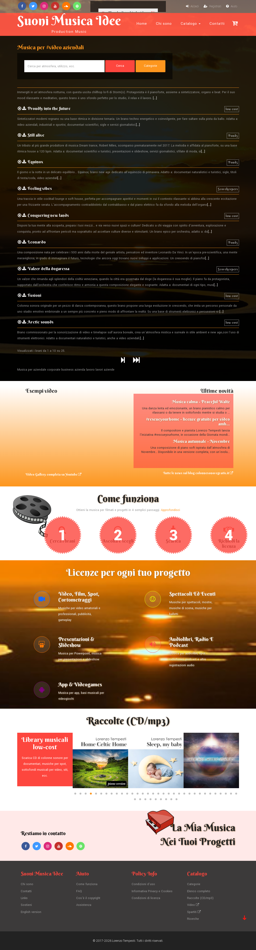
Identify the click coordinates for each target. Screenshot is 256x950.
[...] (155, 98)
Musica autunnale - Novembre (201, 441)
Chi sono (164, 23)
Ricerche (193, 919)
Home (141, 23)
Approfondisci (170, 510)
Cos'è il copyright (88, 898)
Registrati (212, 6)
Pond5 (233, 136)
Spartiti (194, 912)
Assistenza (83, 905)
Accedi (192, 6)
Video (193, 905)
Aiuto (231, 6)
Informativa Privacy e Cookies (152, 892)
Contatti (217, 23)
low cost (232, 109)
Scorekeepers (228, 189)
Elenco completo (198, 892)
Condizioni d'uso (143, 885)
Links (24, 898)
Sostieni (26, 905)
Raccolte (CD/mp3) (200, 898)
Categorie (193, 885)
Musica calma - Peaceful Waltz (201, 402)
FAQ (79, 892)
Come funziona (86, 885)
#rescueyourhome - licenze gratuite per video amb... (188, 422)
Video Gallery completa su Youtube (53, 475)
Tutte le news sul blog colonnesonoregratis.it (198, 473)
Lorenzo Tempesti (123, 940)
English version (31, 912)
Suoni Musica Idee (69, 23)
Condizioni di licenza (146, 898)
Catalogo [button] (191, 23)
